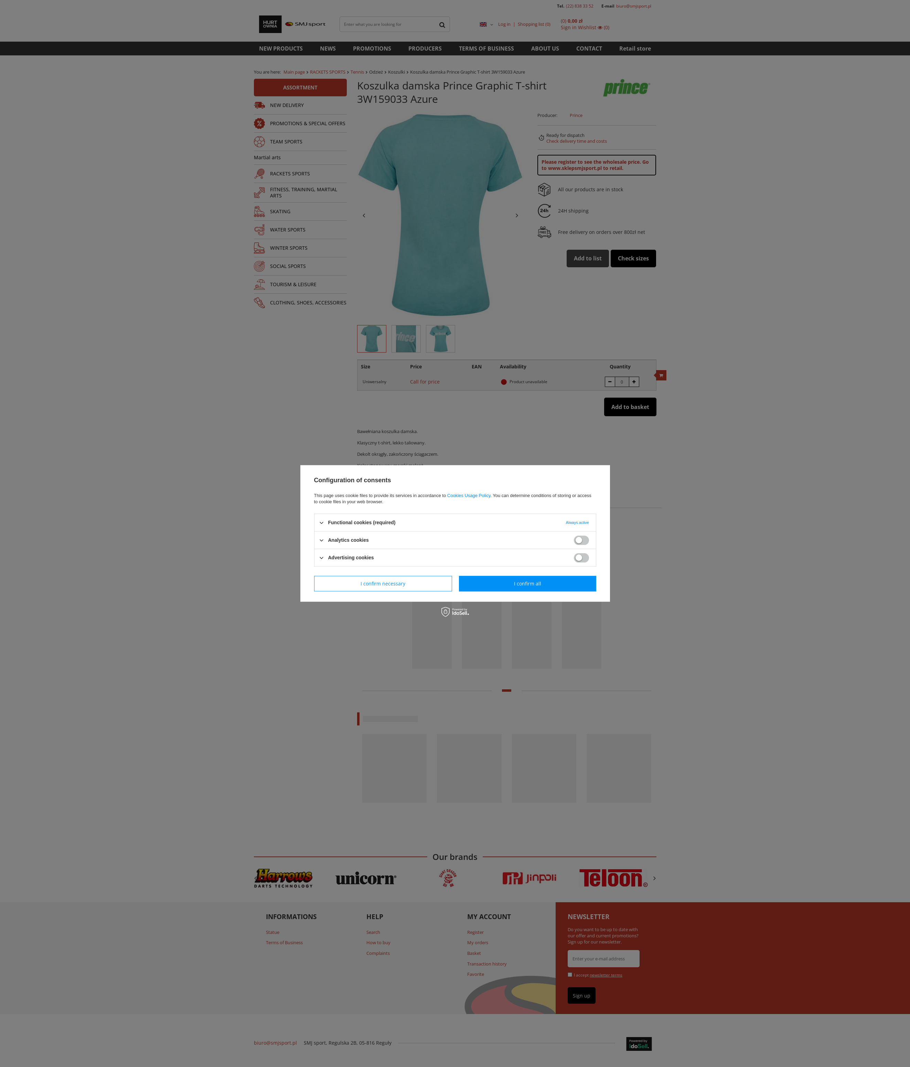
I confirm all (527, 583)
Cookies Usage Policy (468, 495)
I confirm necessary (383, 583)
